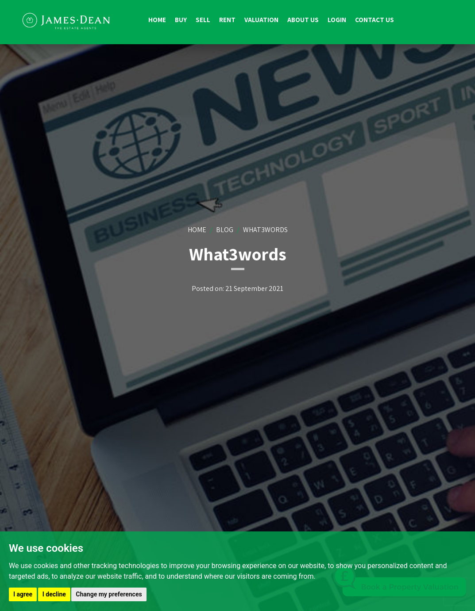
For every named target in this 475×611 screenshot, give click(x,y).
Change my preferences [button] (109, 594)
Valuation (261, 19)
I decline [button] (54, 594)
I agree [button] (22, 594)
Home (157, 19)
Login (337, 19)
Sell (203, 19)
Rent (227, 19)
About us (303, 19)
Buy (181, 19)
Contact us (374, 19)
